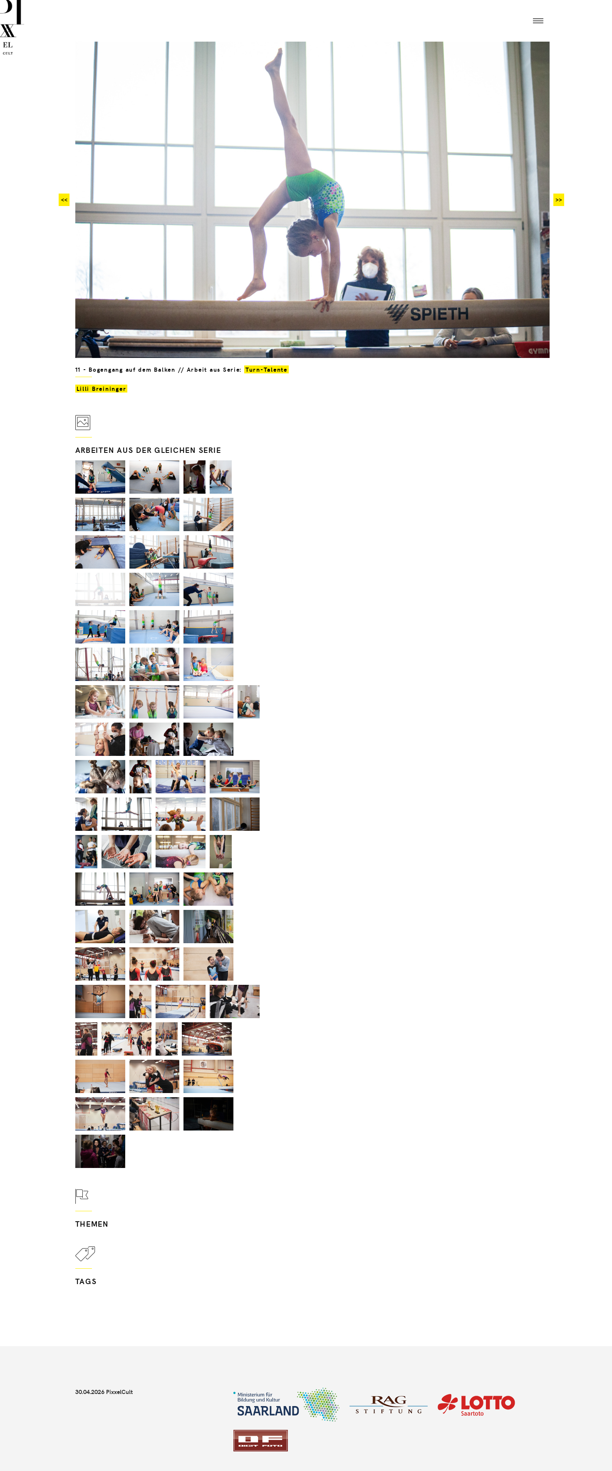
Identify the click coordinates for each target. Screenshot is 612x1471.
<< (64, 200)
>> (558, 200)
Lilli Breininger (101, 389)
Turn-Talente (266, 369)
